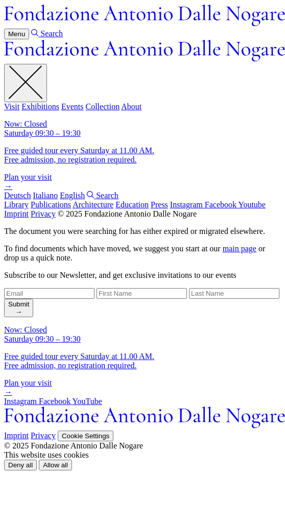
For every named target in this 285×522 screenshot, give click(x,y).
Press (159, 204)
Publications (51, 204)
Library (16, 204)
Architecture (93, 204)
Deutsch (17, 195)
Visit (11, 106)
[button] (20, 465)
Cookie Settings (85, 436)
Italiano (45, 195)
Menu (16, 34)
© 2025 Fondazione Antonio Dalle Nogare (127, 213)
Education (132, 204)
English (72, 195)
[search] (18, 308)
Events (72, 106)
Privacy (43, 213)
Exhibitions (40, 106)
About (131, 106)
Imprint (16, 213)
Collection (102, 106)
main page (239, 248)
